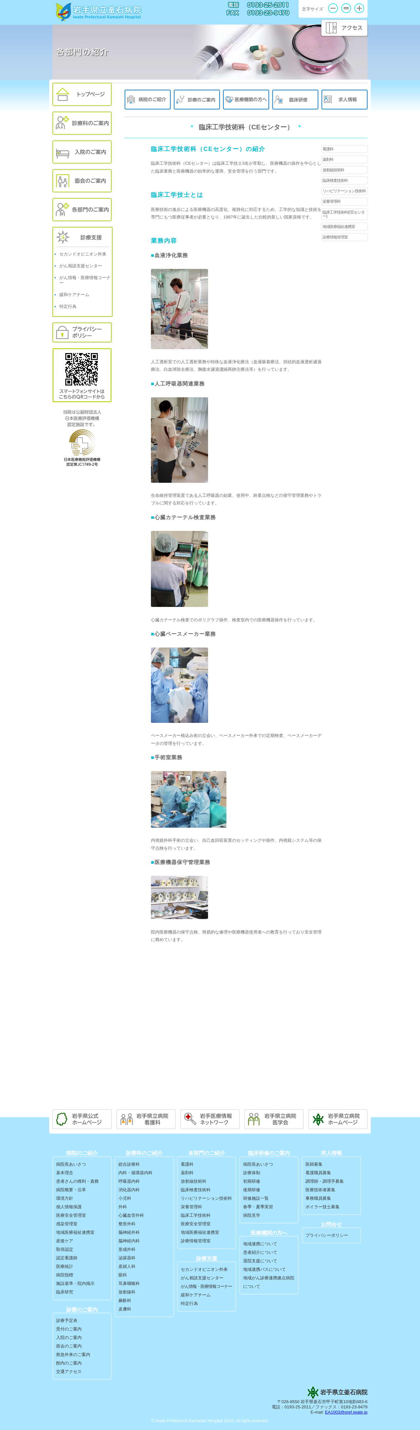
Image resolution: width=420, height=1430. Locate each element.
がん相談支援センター (80, 265)
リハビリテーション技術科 (344, 191)
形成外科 (127, 1249)
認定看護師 (66, 1257)
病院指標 (64, 1274)
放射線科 (127, 1291)
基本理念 (64, 1172)
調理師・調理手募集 (324, 1181)
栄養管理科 (332, 201)
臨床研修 (295, 99)
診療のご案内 (197, 99)
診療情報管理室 (335, 237)
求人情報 (345, 99)
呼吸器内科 (129, 1181)
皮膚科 (124, 1309)
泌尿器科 (127, 1257)
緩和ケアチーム (74, 294)
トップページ (82, 94)
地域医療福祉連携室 (339, 226)
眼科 (122, 1274)
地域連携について (260, 1243)
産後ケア (64, 1240)
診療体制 (251, 1172)
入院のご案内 (82, 152)
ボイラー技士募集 (322, 1206)
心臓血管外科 (131, 1215)
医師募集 (314, 1164)
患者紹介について (260, 1252)
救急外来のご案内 (73, 1354)
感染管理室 (66, 1223)
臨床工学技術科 (196, 1215)
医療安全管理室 (71, 1215)
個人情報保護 (69, 1206)
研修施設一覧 (256, 1198)
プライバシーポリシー (82, 332)
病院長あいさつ (71, 1164)
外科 (122, 1206)
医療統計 (64, 1266)
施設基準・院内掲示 (75, 1283)
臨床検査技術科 (335, 180)
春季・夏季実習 (258, 1206)
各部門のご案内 (82, 209)
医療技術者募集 (320, 1189)
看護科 (328, 149)
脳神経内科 (129, 1240)
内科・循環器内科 (135, 1172)
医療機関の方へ (246, 99)
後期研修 (251, 1189)
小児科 (124, 1198)
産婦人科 (127, 1266)
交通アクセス (69, 1371)
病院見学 (251, 1215)
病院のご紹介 (148, 99)
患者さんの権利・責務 (77, 1181)
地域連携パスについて (264, 1269)
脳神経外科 (129, 1232)
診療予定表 (66, 1320)
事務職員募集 (318, 1198)
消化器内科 (129, 1189)
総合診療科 (129, 1164)
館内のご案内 (69, 1363)
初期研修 (251, 1181)
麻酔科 (124, 1300)
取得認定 (64, 1249)
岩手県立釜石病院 (99, 12)
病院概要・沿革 (71, 1189)
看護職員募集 (318, 1172)
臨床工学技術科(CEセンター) (344, 214)
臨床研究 (64, 1291)
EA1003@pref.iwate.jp (346, 1412)
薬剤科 (328, 159)
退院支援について (260, 1260)
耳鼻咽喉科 (129, 1283)
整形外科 (127, 1223)
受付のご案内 (69, 1329)
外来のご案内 (82, 123)
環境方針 (64, 1198)
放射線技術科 (333, 170)
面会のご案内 (82, 180)
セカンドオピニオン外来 (82, 254)
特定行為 (67, 306)
